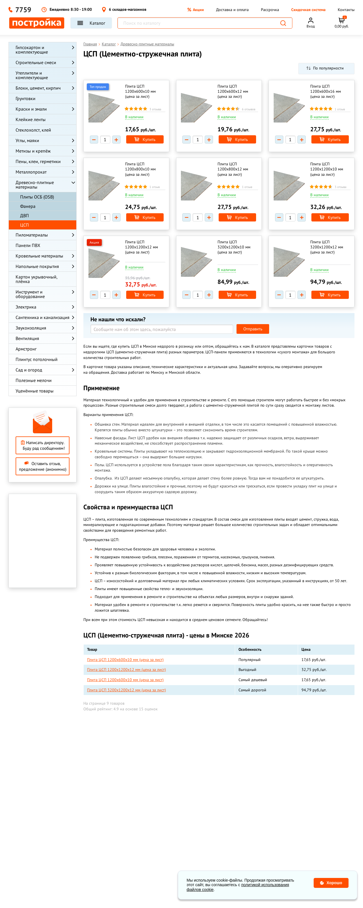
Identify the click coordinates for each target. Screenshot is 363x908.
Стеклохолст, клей (33, 130)
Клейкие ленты (31, 119)
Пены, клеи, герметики (38, 161)
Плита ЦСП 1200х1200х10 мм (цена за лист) (326, 169)
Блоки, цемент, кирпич (38, 88)
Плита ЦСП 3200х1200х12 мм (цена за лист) (326, 247)
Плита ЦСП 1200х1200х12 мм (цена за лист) (141, 247)
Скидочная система (308, 9)
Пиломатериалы (32, 235)
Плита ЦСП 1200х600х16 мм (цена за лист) (325, 91)
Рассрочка (270, 9)
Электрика (26, 307)
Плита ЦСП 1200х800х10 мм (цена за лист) (140, 169)
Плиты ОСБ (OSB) (37, 197)
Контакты (346, 9)
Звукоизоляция (31, 328)
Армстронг (26, 349)
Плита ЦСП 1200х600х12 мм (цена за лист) (233, 91)
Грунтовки (25, 98)
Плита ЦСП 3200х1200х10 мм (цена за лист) (234, 247)
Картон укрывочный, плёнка (36, 279)
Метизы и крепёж (33, 151)
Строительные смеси (36, 62)
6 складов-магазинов (124, 9)
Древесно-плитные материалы (35, 185)
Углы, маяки (27, 140)
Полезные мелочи (34, 380)
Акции (195, 9)
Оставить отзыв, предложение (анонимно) (42, 466)
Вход (311, 26)
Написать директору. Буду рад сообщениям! (42, 445)
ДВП (24, 215)
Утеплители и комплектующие (32, 75)
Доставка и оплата (232, 9)
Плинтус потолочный (37, 359)
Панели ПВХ (28, 245)
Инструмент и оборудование (30, 294)
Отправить (252, 328)
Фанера (27, 206)
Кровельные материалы (39, 256)
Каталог (91, 23)
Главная (90, 44)
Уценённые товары (35, 391)
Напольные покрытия (37, 266)
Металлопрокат (31, 172)
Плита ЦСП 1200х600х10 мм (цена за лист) (140, 91)
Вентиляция (27, 338)
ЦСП (24, 225)
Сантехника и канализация (42, 317)
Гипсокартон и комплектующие (32, 50)
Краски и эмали (31, 109)
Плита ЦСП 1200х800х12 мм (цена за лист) (233, 169)
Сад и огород (29, 370)
